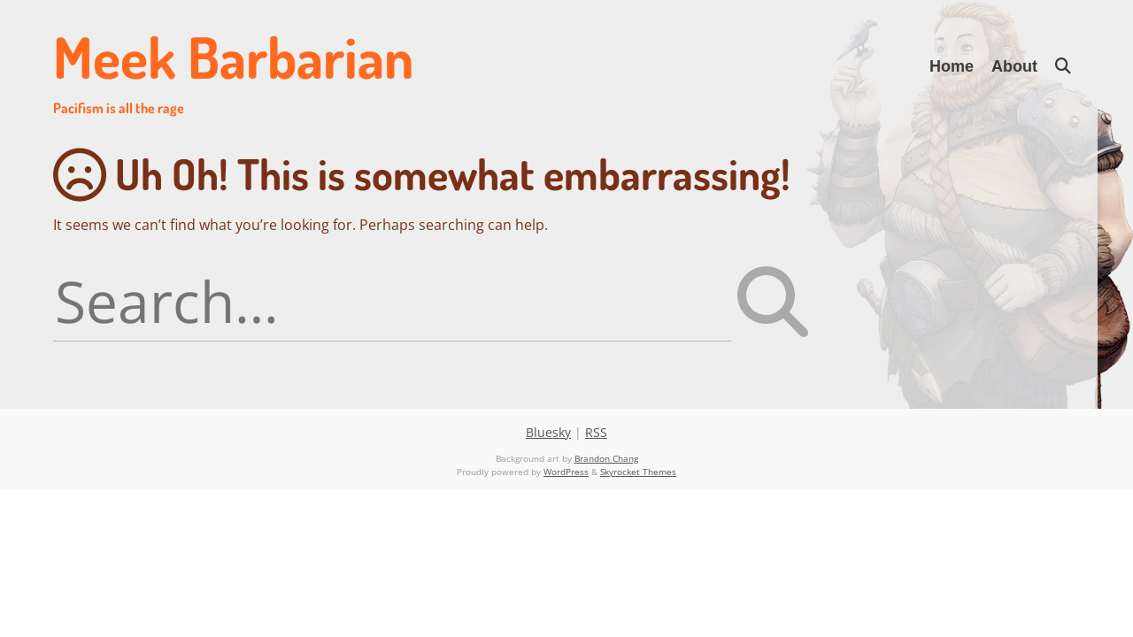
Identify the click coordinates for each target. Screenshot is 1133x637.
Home (951, 66)
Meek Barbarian (233, 68)
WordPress (566, 471)
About (1014, 66)
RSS (596, 432)
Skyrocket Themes (638, 471)
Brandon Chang (606, 458)
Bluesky (548, 432)
